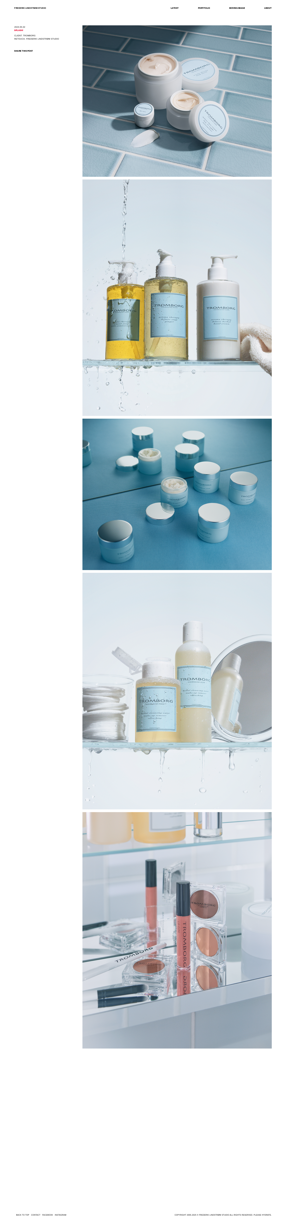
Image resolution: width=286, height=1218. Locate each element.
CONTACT (35, 1215)
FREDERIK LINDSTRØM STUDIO (30, 8)
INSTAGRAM (60, 1215)
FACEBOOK (47, 1215)
